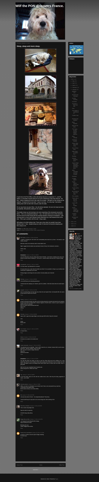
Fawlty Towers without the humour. (75, 183)
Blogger (56, 479)
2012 (72, 79)
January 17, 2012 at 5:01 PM (30, 337)
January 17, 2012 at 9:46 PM (36, 405)
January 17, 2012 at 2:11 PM (31, 290)
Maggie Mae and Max (25, 419)
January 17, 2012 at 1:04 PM (32, 264)
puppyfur (22, 290)
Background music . (75, 218)
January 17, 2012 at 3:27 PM (30, 299)
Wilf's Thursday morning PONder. (75, 172)
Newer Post (19, 465)
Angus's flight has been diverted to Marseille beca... (75, 165)
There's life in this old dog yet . (75, 199)
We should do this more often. (75, 193)
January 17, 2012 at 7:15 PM (34, 384)
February (74, 87)
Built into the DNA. (75, 126)
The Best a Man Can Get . (75, 105)
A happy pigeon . (74, 179)
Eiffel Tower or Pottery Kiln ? (75, 153)
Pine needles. (75, 196)
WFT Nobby (23, 237)
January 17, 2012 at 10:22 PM (36, 419)
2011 (72, 221)
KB (21, 395)
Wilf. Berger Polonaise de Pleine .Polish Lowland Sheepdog (32, 230)
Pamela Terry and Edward (26, 432)
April (73, 83)
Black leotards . (75, 123)
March (74, 85)
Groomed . (74, 101)
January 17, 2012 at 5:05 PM (35, 345)
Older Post (61, 465)
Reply (21, 250)
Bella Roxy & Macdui (25, 405)
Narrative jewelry (24, 384)
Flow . (73, 108)
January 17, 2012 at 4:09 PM (31, 314)
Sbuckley (22, 314)
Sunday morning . (75, 99)
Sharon (22, 337)
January (74, 89)
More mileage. (74, 137)
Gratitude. (74, 176)
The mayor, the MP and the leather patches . (75, 131)
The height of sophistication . (75, 112)
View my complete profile (75, 288)
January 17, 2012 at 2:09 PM (31, 279)
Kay (21, 374)
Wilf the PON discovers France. (39, 6)
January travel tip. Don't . (75, 160)
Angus (78, 233)
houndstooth (23, 264)
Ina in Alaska (23, 328)
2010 (72, 223)
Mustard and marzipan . (75, 95)
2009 (72, 226)
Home (40, 465)
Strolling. (74, 156)
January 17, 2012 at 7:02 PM (32, 358)
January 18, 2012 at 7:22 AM (38, 432)
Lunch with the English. (74, 204)
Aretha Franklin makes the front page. (75, 209)
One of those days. (75, 148)
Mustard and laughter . (75, 119)
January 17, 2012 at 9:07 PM (28, 395)
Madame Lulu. (74, 92)
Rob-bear (22, 279)
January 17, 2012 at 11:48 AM (32, 255)
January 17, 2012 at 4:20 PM (32, 328)
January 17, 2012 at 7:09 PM (28, 374)
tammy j (22, 299)
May (73, 81)
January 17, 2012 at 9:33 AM (32, 237)
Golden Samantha (24, 345)
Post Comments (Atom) (43, 469)
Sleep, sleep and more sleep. (75, 145)
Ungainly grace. (74, 214)
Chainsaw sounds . (74, 140)
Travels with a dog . (75, 188)
